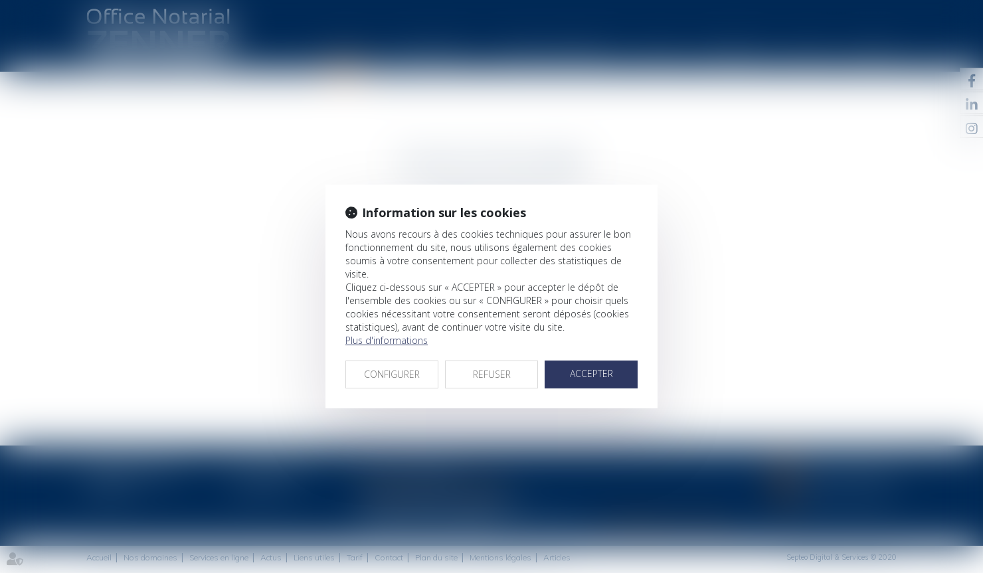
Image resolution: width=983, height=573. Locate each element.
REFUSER (492, 374)
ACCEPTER (591, 373)
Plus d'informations (386, 340)
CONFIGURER (392, 374)
